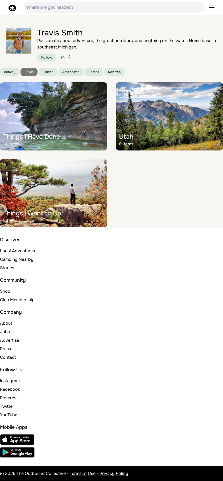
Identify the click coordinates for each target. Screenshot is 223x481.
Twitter (7, 406)
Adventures (70, 72)
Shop (5, 291)
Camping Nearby (17, 259)
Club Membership (17, 300)
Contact (8, 357)
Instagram (10, 381)
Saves (29, 72)
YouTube (8, 415)
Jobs (5, 332)
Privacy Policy (114, 473)
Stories (48, 72)
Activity (9, 72)
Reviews (114, 72)
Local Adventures (17, 251)
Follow (46, 57)
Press (5, 349)
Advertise (9, 340)
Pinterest (9, 398)
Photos (93, 72)
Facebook (10, 389)
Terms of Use (83, 473)
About (6, 323)
